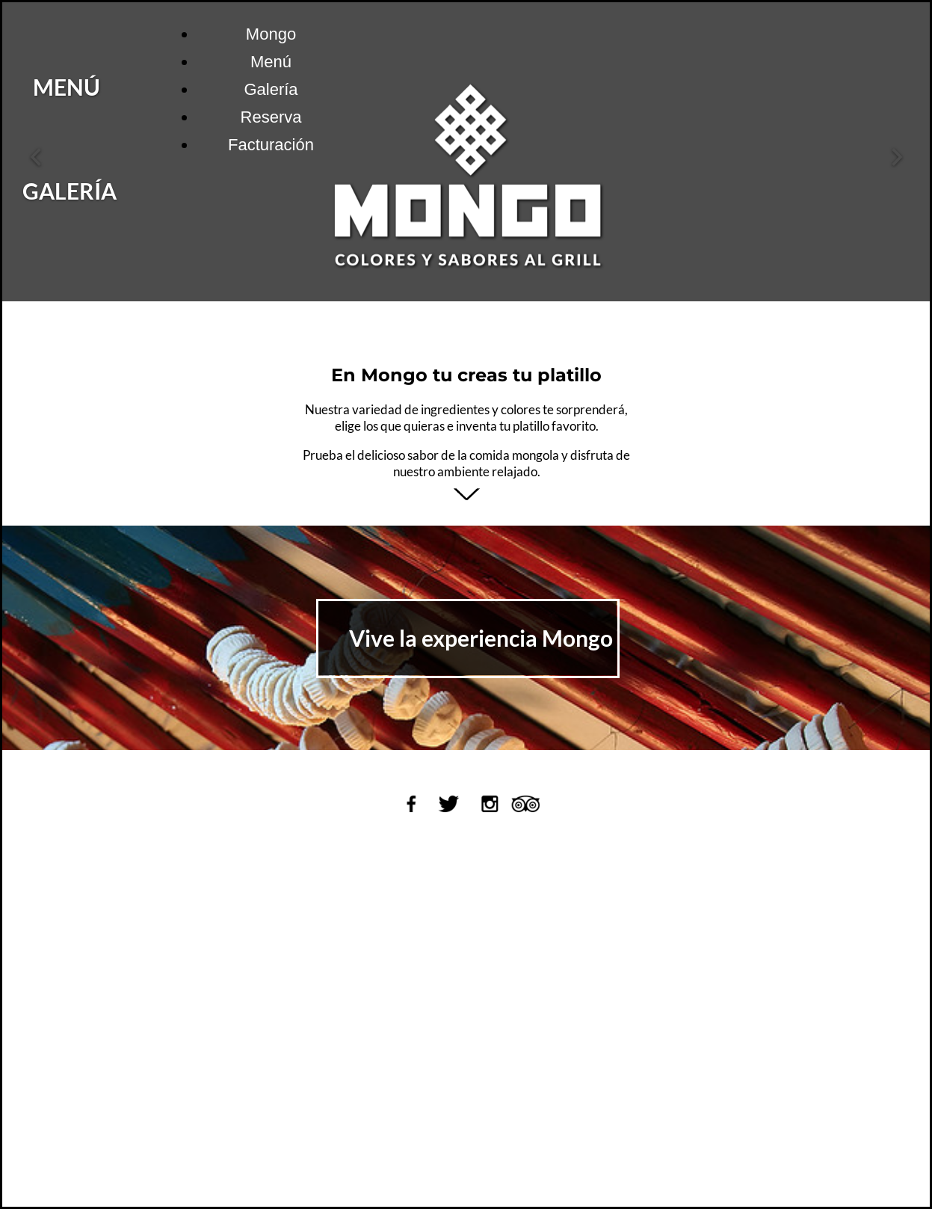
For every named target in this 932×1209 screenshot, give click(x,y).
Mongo (271, 34)
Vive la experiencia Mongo (481, 638)
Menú (270, 61)
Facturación (271, 144)
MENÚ (148, 87)
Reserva (271, 117)
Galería (270, 89)
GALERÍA (151, 190)
